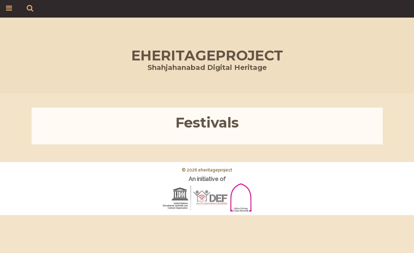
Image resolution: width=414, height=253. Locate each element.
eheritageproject (207, 55)
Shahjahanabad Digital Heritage (207, 67)
